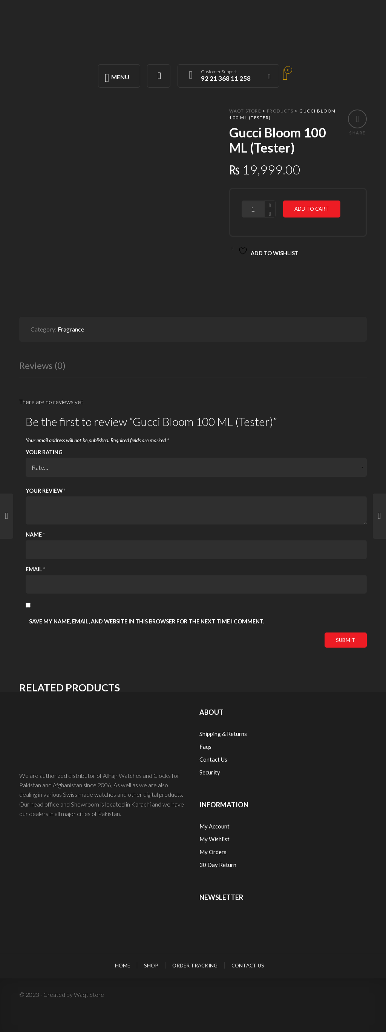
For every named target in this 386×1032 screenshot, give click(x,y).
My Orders (213, 851)
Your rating (44, 452)
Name (35, 534)
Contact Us (213, 759)
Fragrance (71, 329)
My (204, 839)
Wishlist (219, 839)
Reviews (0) (42, 365)
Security (209, 772)
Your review (46, 490)
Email (35, 569)
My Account (214, 826)
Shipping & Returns (223, 733)
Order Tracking (195, 966)
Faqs (205, 746)
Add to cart (311, 209)
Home (122, 966)
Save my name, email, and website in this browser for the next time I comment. (146, 621)
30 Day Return (217, 864)
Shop (151, 966)
